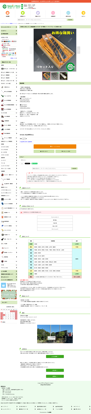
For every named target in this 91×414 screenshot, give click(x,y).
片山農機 (49, 412)
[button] (31, 50)
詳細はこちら (14, 58)
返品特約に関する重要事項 (26, 141)
